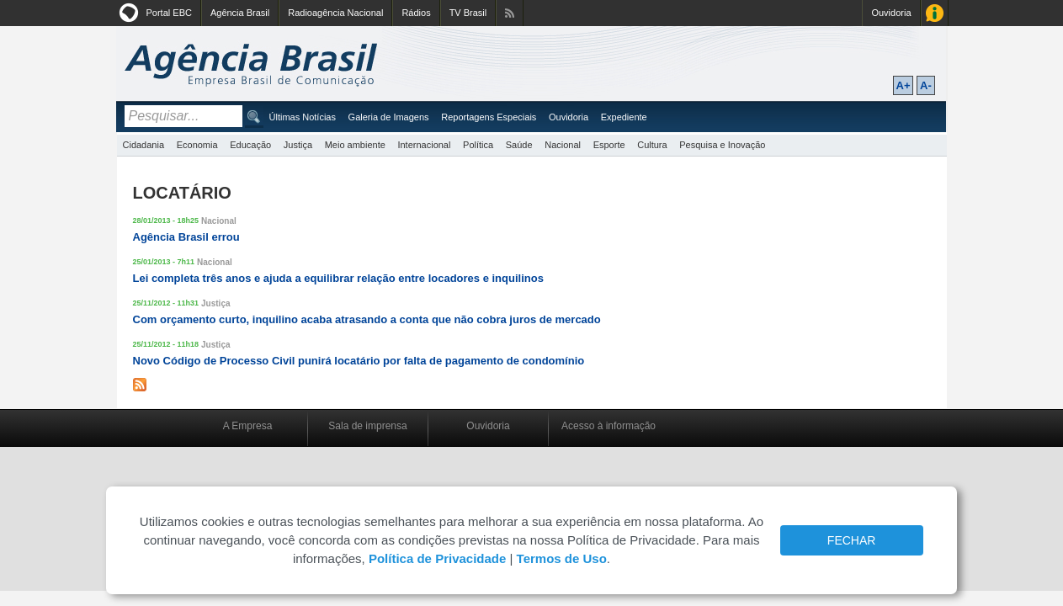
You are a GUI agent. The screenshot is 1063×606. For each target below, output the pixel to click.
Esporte (609, 145)
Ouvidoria (891, 13)
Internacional (423, 145)
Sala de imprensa (367, 426)
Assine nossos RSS (510, 13)
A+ (903, 85)
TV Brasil (468, 13)
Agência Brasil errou (186, 237)
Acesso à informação (608, 426)
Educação (250, 145)
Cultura (652, 145)
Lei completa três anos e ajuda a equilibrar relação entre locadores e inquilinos (338, 278)
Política (478, 145)
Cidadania (144, 145)
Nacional (563, 145)
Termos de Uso (562, 558)
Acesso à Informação (935, 13)
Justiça (298, 145)
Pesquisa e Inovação (722, 145)
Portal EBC (169, 13)
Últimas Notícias (302, 117)
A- (926, 85)
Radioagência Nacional (335, 13)
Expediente (624, 117)
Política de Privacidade (437, 558)
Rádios (415, 13)
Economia (197, 145)
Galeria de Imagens (388, 117)
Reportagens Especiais (488, 117)
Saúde (519, 145)
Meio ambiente (355, 145)
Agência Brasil (239, 13)
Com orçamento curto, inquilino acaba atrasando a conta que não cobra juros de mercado (367, 319)
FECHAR (851, 540)
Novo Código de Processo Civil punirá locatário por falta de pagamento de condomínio (359, 360)
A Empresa (248, 426)
